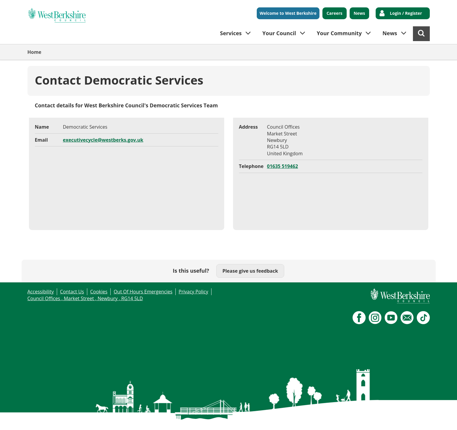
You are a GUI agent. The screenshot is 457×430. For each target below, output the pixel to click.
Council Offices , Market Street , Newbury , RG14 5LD (85, 298)
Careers (335, 13)
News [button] (389, 33)
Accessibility (41, 291)
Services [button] (231, 33)
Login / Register (406, 13)
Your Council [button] (279, 33)
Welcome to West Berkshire (288, 13)
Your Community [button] (339, 33)
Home (34, 52)
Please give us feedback (250, 271)
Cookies (98, 291)
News (359, 13)
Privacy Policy (193, 291)
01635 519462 (282, 166)
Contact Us (72, 291)
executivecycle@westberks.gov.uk (103, 140)
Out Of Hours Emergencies (143, 291)
